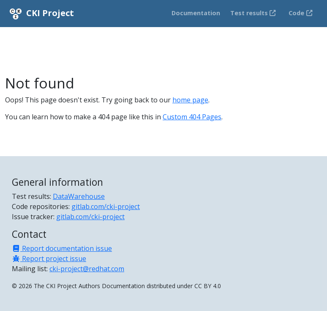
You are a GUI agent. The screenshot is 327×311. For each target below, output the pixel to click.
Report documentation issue (62, 248)
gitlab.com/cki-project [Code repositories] (105, 206)
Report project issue (49, 258)
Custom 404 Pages (192, 116)
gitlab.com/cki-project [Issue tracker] (90, 216)
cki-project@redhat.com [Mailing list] (86, 268)
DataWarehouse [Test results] (79, 196)
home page (190, 100)
